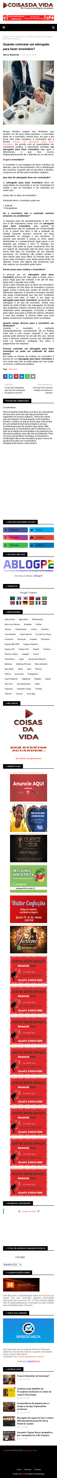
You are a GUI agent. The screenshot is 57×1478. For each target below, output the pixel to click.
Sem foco (20, 37)
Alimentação (37, 619)
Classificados (21, 629)
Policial (38, 669)
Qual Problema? (11, 679)
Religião (37, 679)
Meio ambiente (41, 664)
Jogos (21, 659)
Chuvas (8, 629)
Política (8, 674)
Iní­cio (19, 1470)
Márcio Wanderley (36, 1474)
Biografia (27, 624)
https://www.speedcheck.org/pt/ (28, 1356)
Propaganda (33, 674)
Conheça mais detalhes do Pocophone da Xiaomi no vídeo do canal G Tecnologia (34, 1392)
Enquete (33, 639)
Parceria (27, 1470)
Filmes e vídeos (11, 654)
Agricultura (23, 619)
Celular (38, 624)
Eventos (46, 649)
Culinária (44, 629)
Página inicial (8, 37)
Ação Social (10, 619)
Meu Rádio (9, 669)
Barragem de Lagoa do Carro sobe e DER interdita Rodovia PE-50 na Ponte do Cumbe (35, 1421)
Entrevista (45, 639)
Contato (37, 1470)
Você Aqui (31, 694)
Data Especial (26, 634)
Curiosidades (10, 634)
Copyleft (6, 1450)
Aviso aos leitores (12, 624)
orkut (29, 669)
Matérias (8, 664)
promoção (19, 674)
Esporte (36, 649)
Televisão (9, 689)
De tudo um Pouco (43, 634)
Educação (21, 639)
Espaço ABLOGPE (12, 644)
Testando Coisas (24, 689)
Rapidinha (26, 679)
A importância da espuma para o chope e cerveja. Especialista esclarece (33, 1406)
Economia (9, 639)
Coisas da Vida (29, 1211)
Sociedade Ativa (24, 684)
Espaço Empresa (31, 644)
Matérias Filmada (23, 664)
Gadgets (25, 654)
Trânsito (8, 694)
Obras (20, 669)
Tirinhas (38, 689)
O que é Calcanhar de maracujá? (33, 1376)
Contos (34, 629)
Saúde (48, 679)
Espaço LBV (24, 649)
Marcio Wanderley (11, 55)
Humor (36, 654)
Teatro (37, 684)
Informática (9, 659)
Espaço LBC (10, 649)
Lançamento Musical (37, 659)
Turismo (19, 694)
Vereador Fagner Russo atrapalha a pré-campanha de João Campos (35, 1434)
